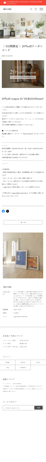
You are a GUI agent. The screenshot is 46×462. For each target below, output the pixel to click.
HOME (5, 29)
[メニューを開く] (41, 9)
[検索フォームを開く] (31, 9)
